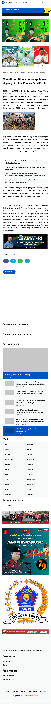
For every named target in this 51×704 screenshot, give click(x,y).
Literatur (30, 464)
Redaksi (23, 691)
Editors (6, 665)
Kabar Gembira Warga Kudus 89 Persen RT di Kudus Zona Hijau (30, 430)
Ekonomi (30, 444)
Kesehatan (30, 459)
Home (7, 691)
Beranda (9, 2)
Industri (29, 454)
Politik (7, 489)
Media (7, 469)
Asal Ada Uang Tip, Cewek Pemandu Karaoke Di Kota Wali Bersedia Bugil (30, 402)
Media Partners (9, 676)
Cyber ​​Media (7, 661)
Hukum (7, 454)
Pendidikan (8, 484)
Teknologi (8, 494)
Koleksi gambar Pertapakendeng (17, 375)
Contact (24, 2)
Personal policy (9, 680)
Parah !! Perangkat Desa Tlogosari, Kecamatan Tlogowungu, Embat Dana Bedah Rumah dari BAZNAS (30, 411)
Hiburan (29, 449)
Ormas (7, 479)
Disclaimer (43, 691)
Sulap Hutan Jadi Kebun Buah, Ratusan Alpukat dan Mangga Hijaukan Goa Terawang (24, 162)
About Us (15, 691)
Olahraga (30, 474)
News (7, 474)
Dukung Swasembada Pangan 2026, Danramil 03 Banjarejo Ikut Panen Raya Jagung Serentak (24, 181)
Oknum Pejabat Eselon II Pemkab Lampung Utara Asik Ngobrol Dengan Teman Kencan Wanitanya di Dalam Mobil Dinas (30, 421)
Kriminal (7, 464)
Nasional (30, 469)
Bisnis (11, 72)
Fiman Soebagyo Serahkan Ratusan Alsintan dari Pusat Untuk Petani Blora (25, 168)
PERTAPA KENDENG (11, 10)
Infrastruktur (9, 459)
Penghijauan (31, 484)
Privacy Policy (33, 691)
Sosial (29, 489)
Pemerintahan (31, 479)
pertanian (14, 254)
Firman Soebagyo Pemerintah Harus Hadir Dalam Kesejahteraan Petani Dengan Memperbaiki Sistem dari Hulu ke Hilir (25, 175)
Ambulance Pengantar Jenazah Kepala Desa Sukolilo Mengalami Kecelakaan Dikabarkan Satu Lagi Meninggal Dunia (30, 383)
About (17, 2)
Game (7, 449)
